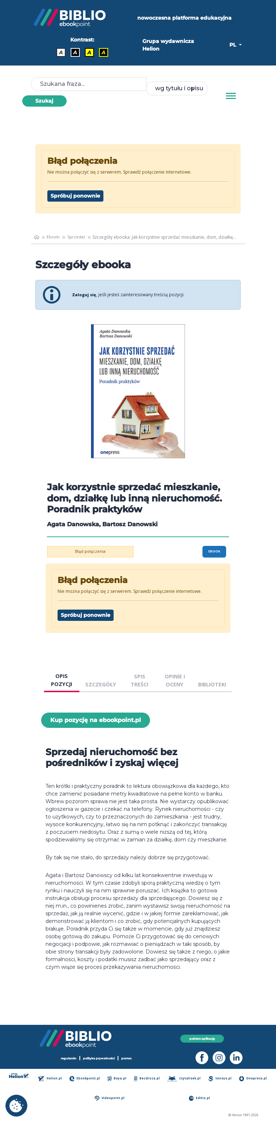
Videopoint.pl (157, 1098)
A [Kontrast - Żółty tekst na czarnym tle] (104, 52)
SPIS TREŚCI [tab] (139, 680)
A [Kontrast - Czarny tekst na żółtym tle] (89, 52)
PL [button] (233, 44)
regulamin (65, 1058)
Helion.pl (57, 1078)
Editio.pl (224, 1098)
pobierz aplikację (202, 1038)
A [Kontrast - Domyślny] (61, 52)
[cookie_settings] (16, 1106)
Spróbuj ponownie (75, 196)
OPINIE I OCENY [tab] (175, 680)
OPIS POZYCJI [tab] (61, 680)
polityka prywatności (99, 1058)
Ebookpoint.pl (97, 1078)
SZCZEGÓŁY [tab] (100, 684)
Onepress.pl (88, 1098)
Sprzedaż (78, 237)
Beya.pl (133, 1078)
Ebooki (54, 237)
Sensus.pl (251, 1078)
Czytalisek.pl (210, 1078)
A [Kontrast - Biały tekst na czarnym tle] (75, 52)
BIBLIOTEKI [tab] (212, 684)
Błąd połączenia (90, 551)
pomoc (130, 1058)
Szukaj (44, 101)
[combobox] (177, 88)
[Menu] (231, 96)
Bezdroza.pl (167, 1078)
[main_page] (37, 237)
